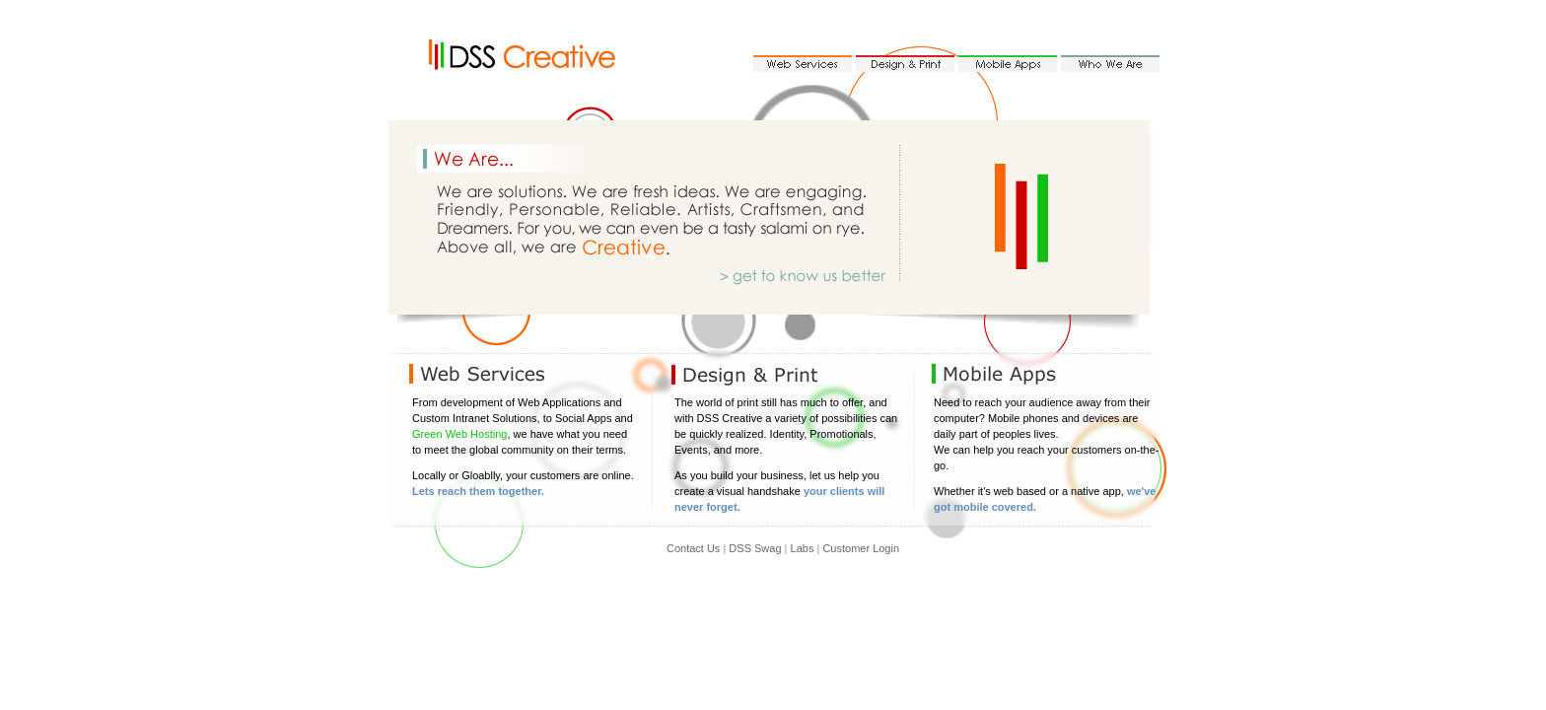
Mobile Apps (1007, 63)
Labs (802, 548)
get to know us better (817, 274)
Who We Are (1110, 63)
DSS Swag (755, 548)
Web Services (802, 63)
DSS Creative (531, 55)
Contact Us (693, 548)
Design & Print (905, 63)
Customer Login (860, 548)
